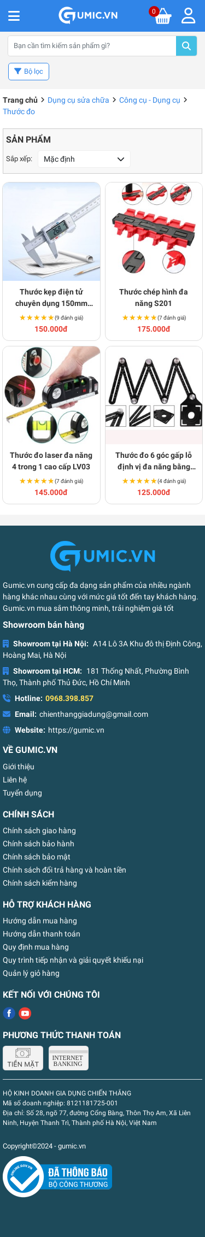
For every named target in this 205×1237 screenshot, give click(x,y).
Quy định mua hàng (36, 947)
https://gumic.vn (76, 730)
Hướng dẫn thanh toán (41, 933)
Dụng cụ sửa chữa (78, 100)
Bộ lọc (33, 71)
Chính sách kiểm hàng (40, 883)
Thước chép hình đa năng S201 (153, 297)
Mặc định (59, 159)
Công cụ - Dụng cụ (149, 100)
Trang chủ (20, 100)
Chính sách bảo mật (37, 856)
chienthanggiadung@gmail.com (93, 714)
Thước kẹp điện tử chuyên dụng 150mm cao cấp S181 (51, 298)
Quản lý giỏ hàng (31, 973)
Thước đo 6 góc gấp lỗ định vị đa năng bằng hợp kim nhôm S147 (153, 462)
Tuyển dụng (22, 792)
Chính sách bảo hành (38, 843)
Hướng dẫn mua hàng (40, 920)
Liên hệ (15, 779)
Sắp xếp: (19, 159)
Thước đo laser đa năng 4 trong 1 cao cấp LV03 (51, 461)
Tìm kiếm (186, 46)
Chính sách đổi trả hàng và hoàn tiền (64, 869)
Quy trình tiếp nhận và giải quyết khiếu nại (73, 960)
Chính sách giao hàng (39, 830)
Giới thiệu (18, 766)
